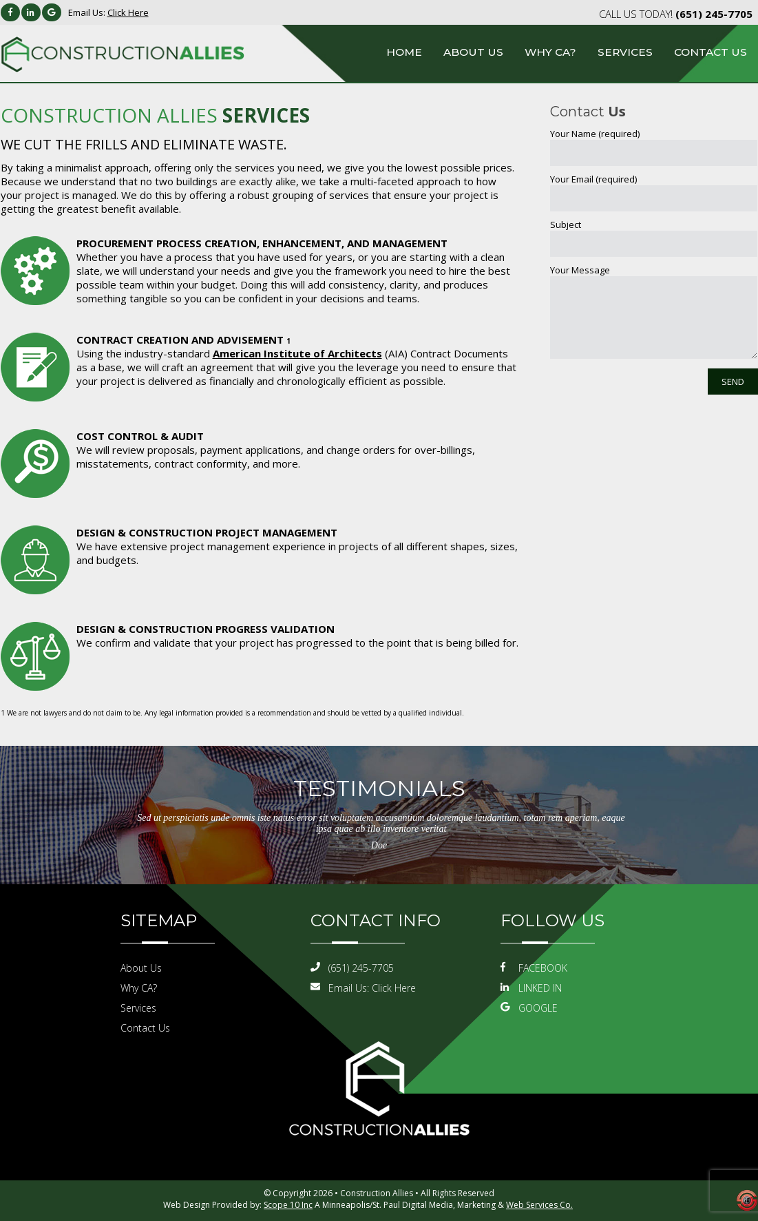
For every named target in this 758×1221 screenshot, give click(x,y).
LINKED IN (531, 987)
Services (625, 52)
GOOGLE (529, 1007)
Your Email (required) (593, 179)
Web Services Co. (539, 1205)
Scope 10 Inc (288, 1205)
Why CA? (550, 52)
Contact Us (710, 52)
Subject (565, 224)
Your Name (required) (595, 133)
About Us (473, 52)
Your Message (580, 270)
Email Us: (108, 12)
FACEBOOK (534, 967)
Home (404, 52)
